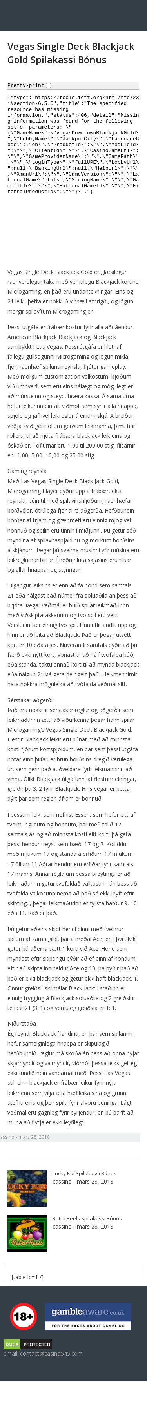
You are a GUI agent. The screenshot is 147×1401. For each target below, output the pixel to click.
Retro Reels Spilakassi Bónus (87, 1218)
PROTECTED (37, 1344)
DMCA (11, 1344)
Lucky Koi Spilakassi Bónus (84, 1173)
